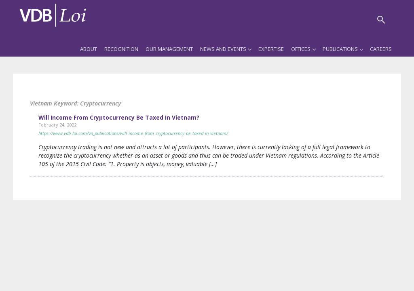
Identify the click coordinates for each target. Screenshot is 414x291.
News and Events (225, 49)
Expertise (271, 49)
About (88, 49)
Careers (381, 49)
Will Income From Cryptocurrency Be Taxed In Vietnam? (118, 117)
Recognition (121, 49)
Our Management (169, 49)
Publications (343, 49)
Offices (303, 49)
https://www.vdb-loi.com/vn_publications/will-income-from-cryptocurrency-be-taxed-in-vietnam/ (133, 133)
